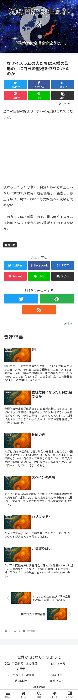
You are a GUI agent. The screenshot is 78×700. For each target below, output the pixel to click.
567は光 (56, 675)
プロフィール (57, 663)
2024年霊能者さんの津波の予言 (21, 666)
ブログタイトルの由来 (21, 675)
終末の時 (39, 687)
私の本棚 (21, 681)
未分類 (10, 245)
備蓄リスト (57, 681)
